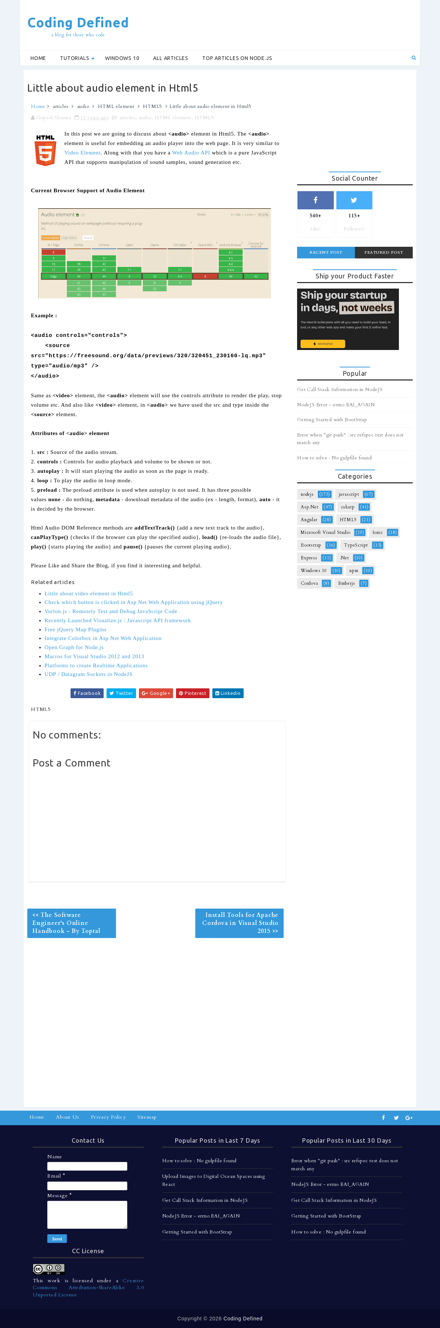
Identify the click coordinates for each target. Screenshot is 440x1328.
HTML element (116, 106)
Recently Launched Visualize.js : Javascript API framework (118, 620)
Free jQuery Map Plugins (76, 629)
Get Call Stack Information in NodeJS (340, 389)
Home (38, 58)
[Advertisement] (283, 24)
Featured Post (383, 252)
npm (353, 571)
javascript (349, 494)
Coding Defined (78, 22)
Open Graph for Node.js (74, 647)
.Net (344, 558)
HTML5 (152, 106)
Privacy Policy (108, 1117)
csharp (348, 507)
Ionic (378, 532)
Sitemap (147, 1117)
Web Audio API (191, 153)
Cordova (309, 583)
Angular (309, 520)
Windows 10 (122, 58)
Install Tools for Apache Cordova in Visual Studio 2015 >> (240, 923)
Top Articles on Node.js (237, 58)
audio (83, 106)
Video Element (82, 153)
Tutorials (74, 58)
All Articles (170, 58)
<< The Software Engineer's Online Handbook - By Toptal (66, 923)
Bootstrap (311, 545)
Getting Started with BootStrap (332, 419)
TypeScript (356, 545)
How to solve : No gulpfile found (334, 458)
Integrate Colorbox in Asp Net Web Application (103, 638)
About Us (67, 1117)
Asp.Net (310, 507)
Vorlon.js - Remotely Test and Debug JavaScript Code (111, 611)
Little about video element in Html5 (89, 593)
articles (60, 106)
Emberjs (346, 583)
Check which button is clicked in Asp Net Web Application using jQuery (134, 602)
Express (309, 558)
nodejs (307, 494)
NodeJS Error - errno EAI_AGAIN (336, 405)
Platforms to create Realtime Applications (96, 665)
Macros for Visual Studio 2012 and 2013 (94, 656)
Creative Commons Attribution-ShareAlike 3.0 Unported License (88, 1287)
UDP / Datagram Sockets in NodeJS (89, 674)
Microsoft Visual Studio (325, 532)
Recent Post (326, 252)
